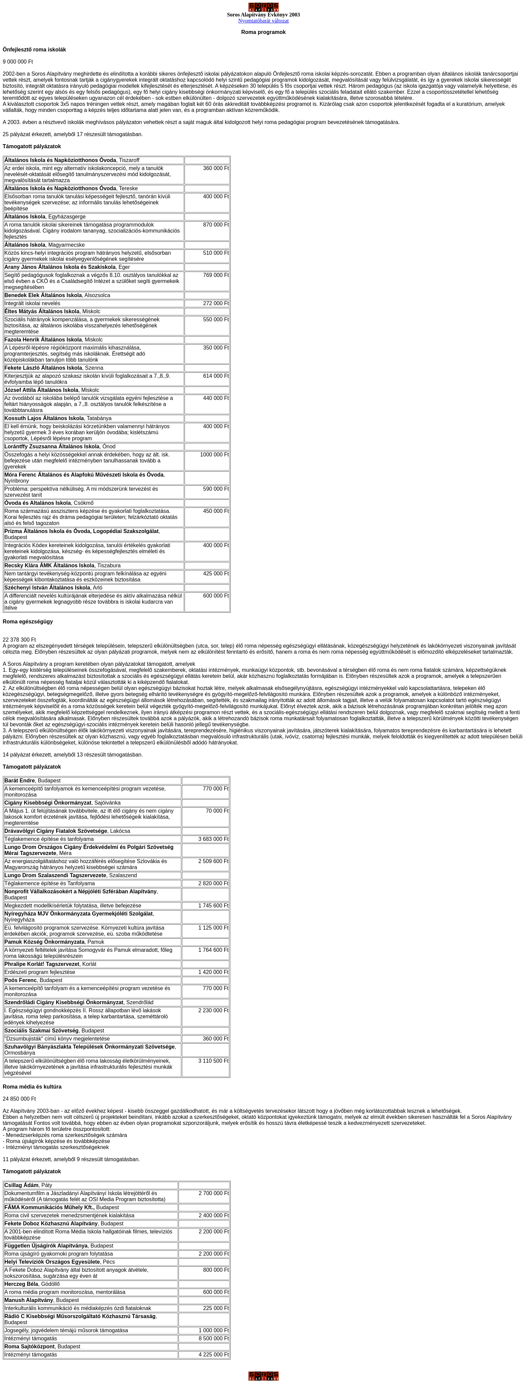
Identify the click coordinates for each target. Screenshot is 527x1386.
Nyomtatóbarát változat (263, 21)
